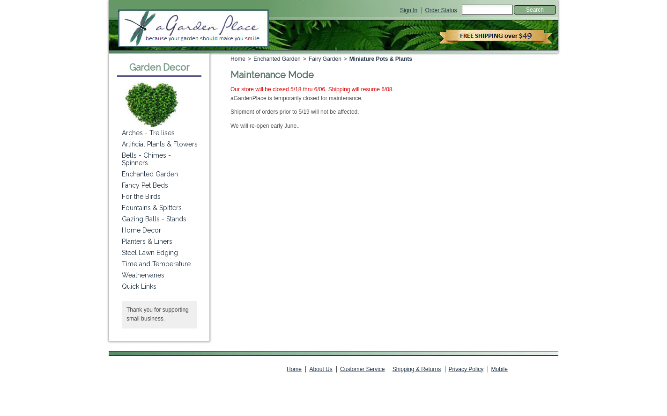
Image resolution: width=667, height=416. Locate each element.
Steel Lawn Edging (150, 252)
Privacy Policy (466, 369)
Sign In (408, 10)
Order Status (441, 10)
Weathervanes (143, 275)
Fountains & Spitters (152, 208)
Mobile (499, 369)
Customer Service (362, 369)
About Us (320, 369)
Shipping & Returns (417, 369)
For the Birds (141, 196)
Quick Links (139, 286)
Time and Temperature (156, 264)
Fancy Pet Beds (145, 185)
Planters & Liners (147, 241)
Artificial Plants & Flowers (160, 144)
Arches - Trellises (148, 133)
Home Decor (141, 230)
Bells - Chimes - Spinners (146, 159)
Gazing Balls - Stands (154, 219)
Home (237, 59)
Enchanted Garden (277, 59)
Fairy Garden (325, 59)
